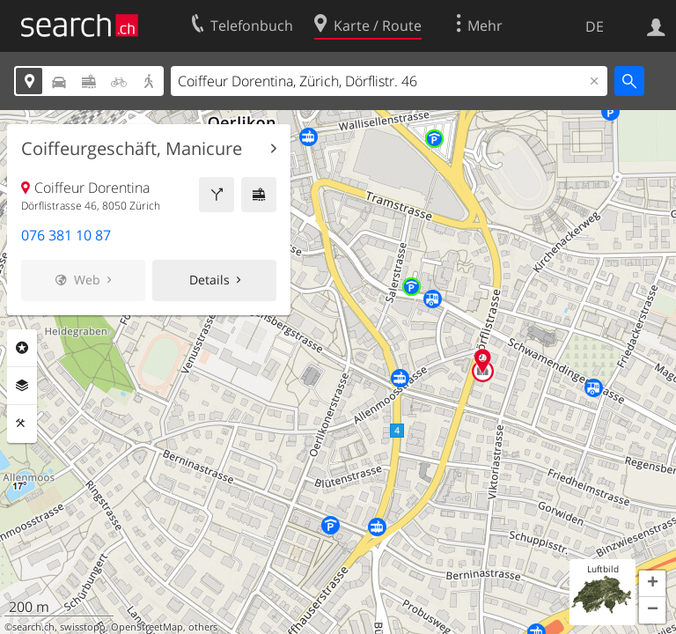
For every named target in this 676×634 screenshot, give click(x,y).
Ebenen (22, 385)
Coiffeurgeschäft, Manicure (131, 148)
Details (209, 279)
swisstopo (83, 627)
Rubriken (22, 347)
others (202, 627)
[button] (652, 584)
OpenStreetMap (147, 627)
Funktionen (22, 423)
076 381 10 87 (66, 235)
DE (594, 26)
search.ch (33, 627)
